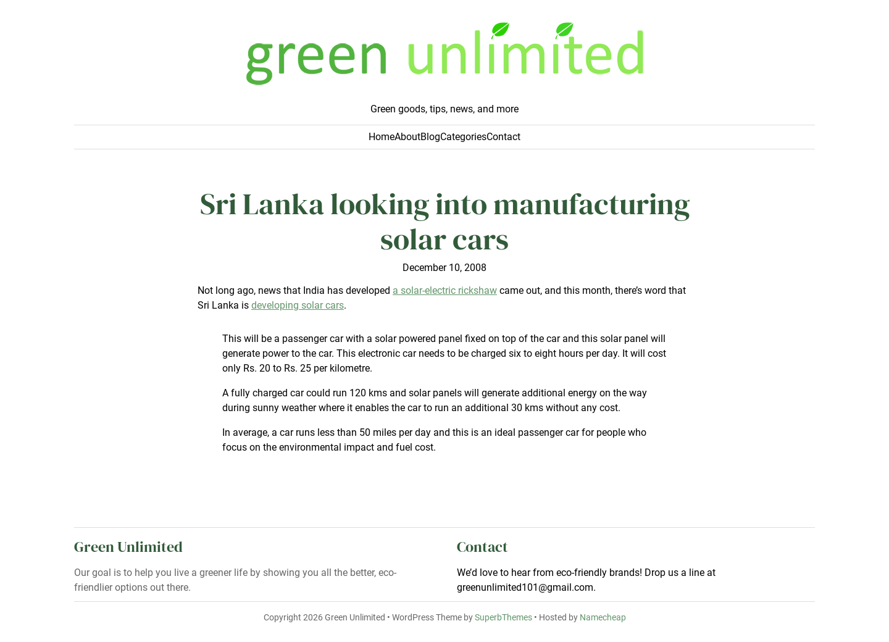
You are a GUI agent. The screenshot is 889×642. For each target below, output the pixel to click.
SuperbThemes (503, 617)
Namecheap (603, 617)
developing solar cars (297, 305)
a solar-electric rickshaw (445, 290)
